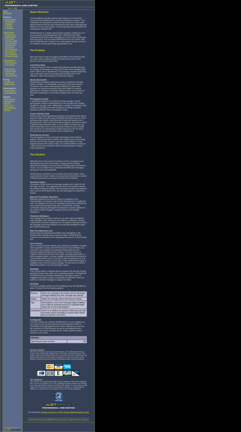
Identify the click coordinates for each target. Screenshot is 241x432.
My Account (7, 13)
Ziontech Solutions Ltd (50, 412)
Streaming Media (11, 56)
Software (7, 110)
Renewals (8, 24)
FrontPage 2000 (11, 41)
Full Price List (9, 82)
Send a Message (10, 93)
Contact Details (9, 90)
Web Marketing (9, 60)
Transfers (8, 26)
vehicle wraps (83, 412)
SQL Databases (11, 54)
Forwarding (9, 28)
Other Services (9, 69)
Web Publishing (10, 108)
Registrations (10, 21)
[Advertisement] (12, 133)
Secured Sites (10, 45)
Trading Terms (9, 84)
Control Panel (10, 34)
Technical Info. (9, 101)
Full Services (10, 65)
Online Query (9, 106)
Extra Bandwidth (11, 50)
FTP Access (9, 39)
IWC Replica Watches (68, 412)
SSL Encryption (10, 43)
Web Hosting (9, 32)
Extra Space (9, 47)
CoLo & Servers (11, 75)
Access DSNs (10, 52)
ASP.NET (7, 103)
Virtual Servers (10, 37)
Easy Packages (10, 62)
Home (5, 11)
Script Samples (9, 99)
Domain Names (10, 19)
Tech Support (10, 73)
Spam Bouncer (10, 71)
